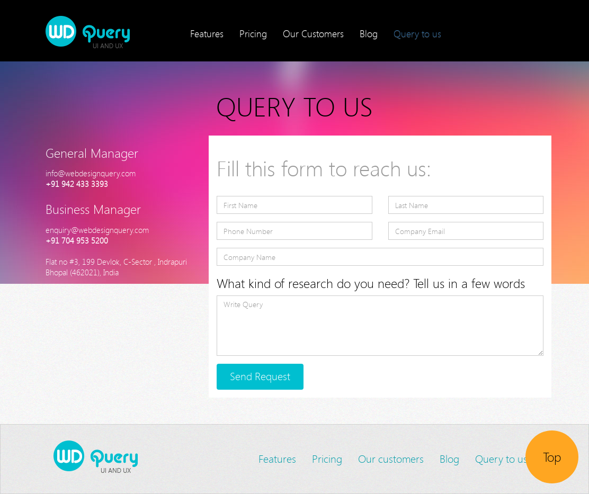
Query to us (417, 33)
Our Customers (313, 33)
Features (207, 33)
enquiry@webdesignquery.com (97, 229)
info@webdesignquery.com (91, 173)
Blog (369, 33)
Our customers (391, 459)
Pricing (253, 33)
